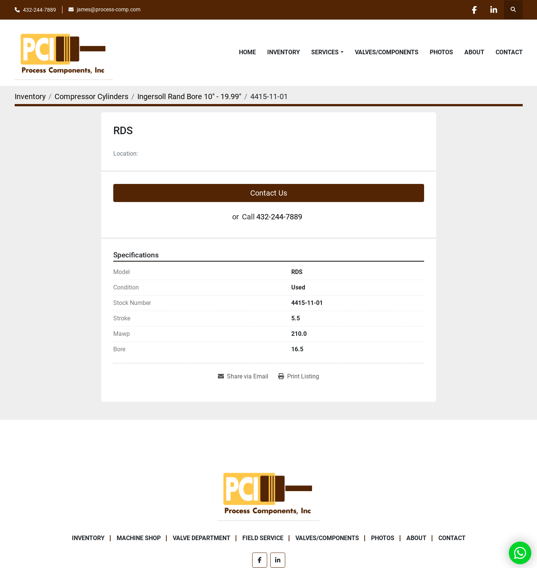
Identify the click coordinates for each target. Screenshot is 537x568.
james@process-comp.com (108, 9)
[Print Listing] (298, 376)
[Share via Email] (243, 376)
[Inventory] (30, 96)
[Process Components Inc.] (268, 492)
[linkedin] (493, 9)
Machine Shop (139, 538)
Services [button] (325, 52)
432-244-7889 (39, 10)
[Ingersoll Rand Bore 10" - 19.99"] (189, 96)
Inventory (283, 52)
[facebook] (474, 9)
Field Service (262, 538)
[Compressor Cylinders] (91, 96)
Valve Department (201, 538)
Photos (441, 52)
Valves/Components (386, 52)
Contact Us (268, 192)
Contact (509, 52)
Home (247, 52)
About (474, 52)
